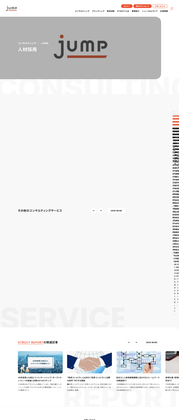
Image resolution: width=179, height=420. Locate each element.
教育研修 (111, 11)
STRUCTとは (123, 11)
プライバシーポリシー (26, 374)
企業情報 (164, 11)
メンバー (116, 357)
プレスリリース (93, 354)
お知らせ (91, 350)
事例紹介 (135, 11)
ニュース (91, 343)
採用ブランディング (95, 324)
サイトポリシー (41, 374)
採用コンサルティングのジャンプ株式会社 (33, 302)
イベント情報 (92, 346)
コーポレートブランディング (98, 328)
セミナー (127, 6)
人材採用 (66, 324)
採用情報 (116, 361)
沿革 (115, 350)
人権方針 (53, 374)
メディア (91, 357)
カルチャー (117, 354)
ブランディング (98, 11)
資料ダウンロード (142, 6)
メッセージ (117, 346)
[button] (129, 109)
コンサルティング (82, 11)
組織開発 (66, 328)
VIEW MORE (151, 109)
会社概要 (116, 343)
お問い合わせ (160, 6)
